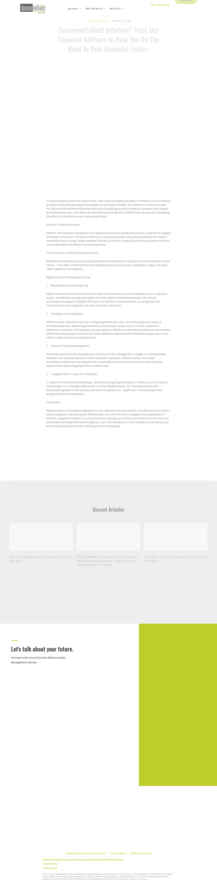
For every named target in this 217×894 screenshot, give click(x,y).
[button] (74, 9)
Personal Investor (97, 21)
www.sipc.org (50, 867)
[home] (32, 9)
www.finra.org (50, 863)
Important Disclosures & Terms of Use (85, 853)
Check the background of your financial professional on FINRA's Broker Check (83, 859)
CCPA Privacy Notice (140, 853)
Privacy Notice (117, 853)
